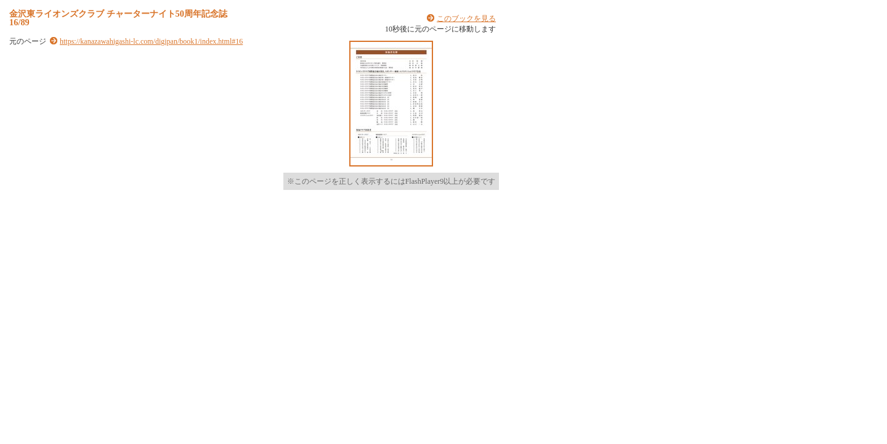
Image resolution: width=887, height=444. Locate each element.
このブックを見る (466, 18)
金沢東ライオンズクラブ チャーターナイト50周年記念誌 (118, 13)
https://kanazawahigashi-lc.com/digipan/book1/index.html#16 (151, 41)
